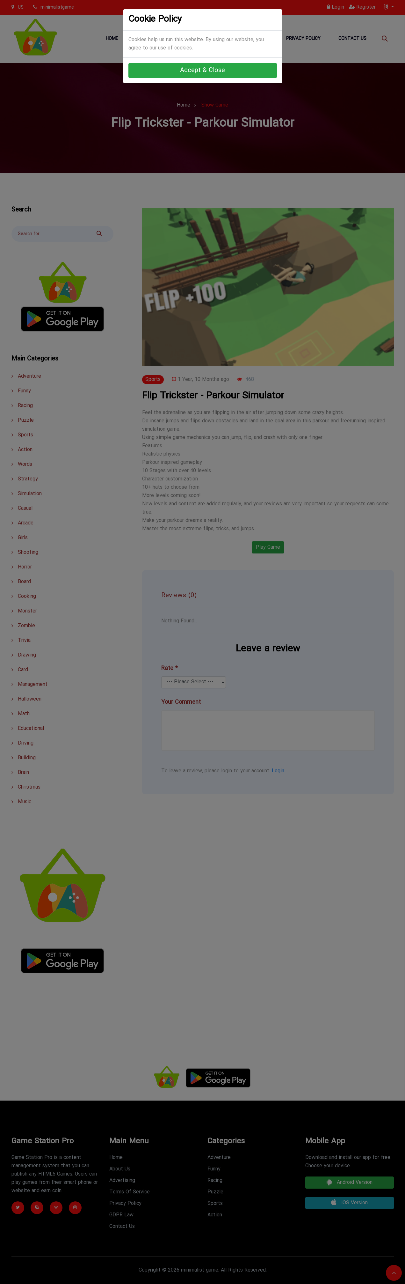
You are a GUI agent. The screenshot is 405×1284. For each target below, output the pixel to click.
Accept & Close (202, 70)
